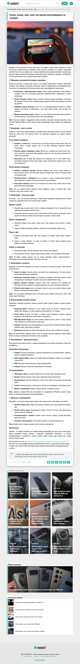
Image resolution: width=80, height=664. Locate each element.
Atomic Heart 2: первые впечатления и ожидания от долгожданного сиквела (46, 441)
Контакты (36, 656)
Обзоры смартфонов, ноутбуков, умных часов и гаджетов (20, 9)
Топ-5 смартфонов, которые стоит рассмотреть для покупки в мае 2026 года (16, 491)
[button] (48, 462)
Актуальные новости (15, 597)
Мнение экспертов (14, 564)
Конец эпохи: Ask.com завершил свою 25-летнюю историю (17, 521)
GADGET (14, 3)
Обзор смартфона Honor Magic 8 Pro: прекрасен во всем (40, 493)
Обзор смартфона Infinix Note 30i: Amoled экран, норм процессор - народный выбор (40, 520)
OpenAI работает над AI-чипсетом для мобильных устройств (40, 548)
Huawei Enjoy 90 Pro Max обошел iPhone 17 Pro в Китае (62, 548)
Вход (64, 3)
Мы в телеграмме (27, 656)
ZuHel (28, 462)
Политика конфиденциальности (49, 656)
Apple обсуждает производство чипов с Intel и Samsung (61, 521)
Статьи (35, 9)
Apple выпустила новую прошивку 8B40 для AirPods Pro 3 (62, 493)
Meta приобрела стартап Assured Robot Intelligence (18, 548)
